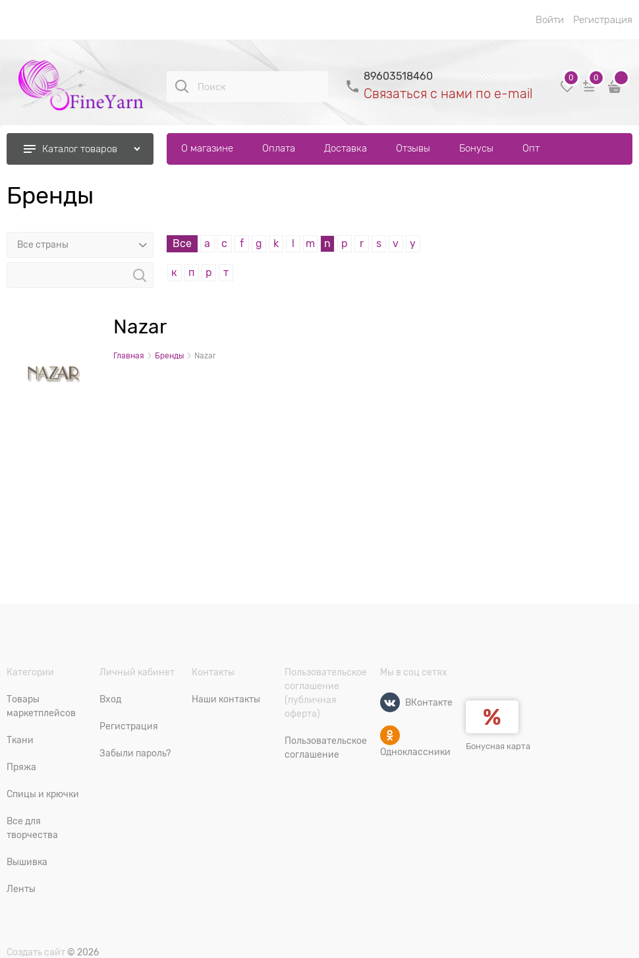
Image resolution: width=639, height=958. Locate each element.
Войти (550, 19)
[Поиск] (182, 86)
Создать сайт (36, 952)
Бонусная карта (498, 746)
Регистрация (602, 19)
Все (182, 244)
